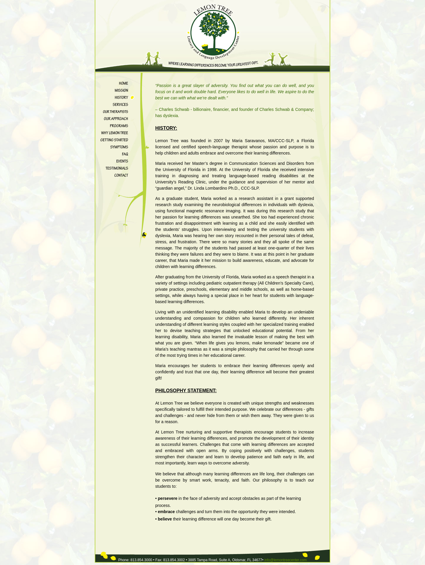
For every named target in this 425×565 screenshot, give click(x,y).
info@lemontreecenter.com (285, 560)
